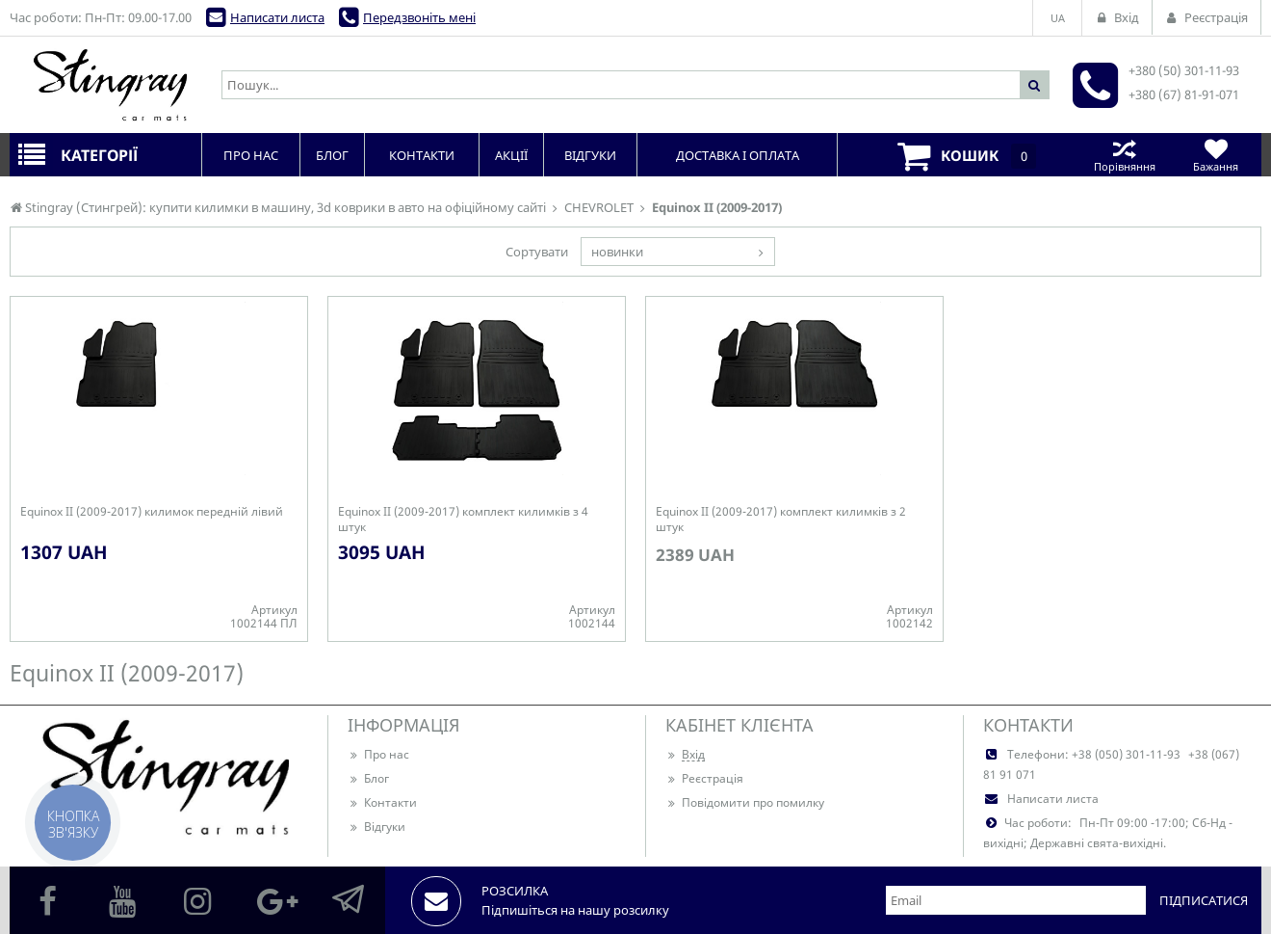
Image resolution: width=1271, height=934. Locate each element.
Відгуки (376, 826)
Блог (368, 778)
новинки (617, 251)
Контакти (382, 802)
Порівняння (1124, 154)
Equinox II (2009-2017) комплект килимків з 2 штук (781, 519)
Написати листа (277, 17)
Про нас (378, 754)
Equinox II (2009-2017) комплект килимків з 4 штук (463, 519)
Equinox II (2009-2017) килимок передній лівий (151, 512)
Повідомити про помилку (744, 802)
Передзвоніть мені (419, 17)
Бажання (1215, 154)
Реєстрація (704, 778)
